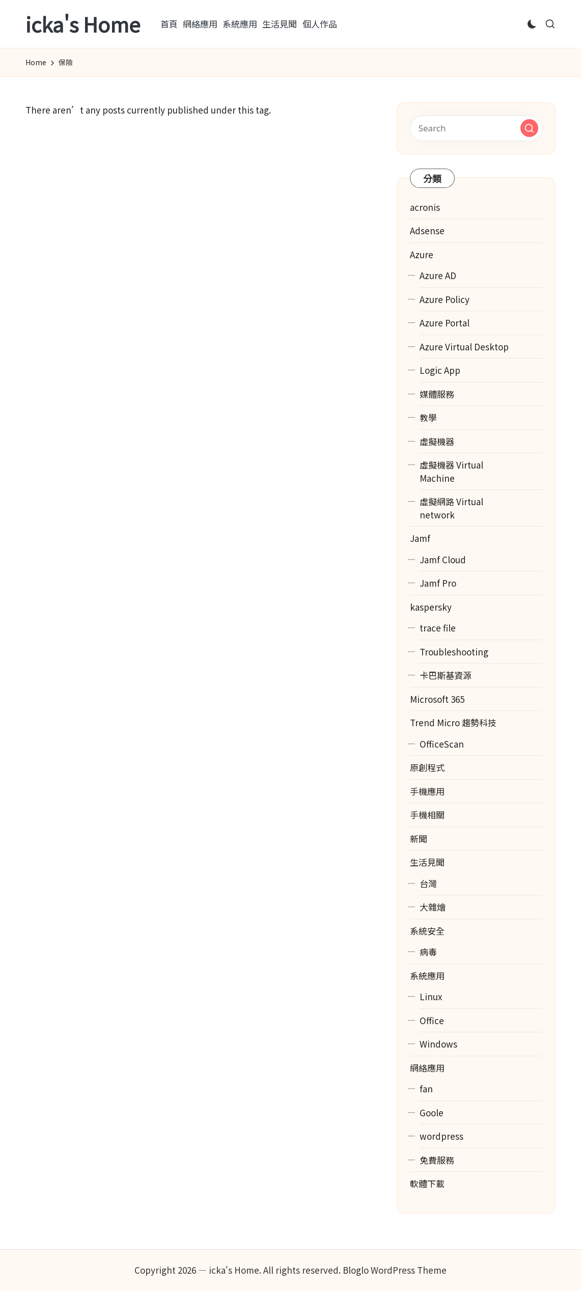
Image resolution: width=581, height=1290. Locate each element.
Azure (421, 254)
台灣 (428, 883)
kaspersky (431, 606)
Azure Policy (444, 299)
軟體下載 (427, 1183)
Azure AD (438, 275)
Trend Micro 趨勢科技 (453, 722)
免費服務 (437, 1160)
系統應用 (427, 975)
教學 (428, 417)
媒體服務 (437, 394)
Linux (431, 996)
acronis (425, 207)
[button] (529, 128)
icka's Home (82, 24)
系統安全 (427, 930)
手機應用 (427, 791)
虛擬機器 (437, 441)
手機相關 (427, 814)
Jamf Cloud (443, 559)
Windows (438, 1043)
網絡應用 (427, 1067)
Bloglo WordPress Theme (395, 1270)
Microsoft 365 (437, 699)
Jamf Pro (438, 583)
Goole (432, 1112)
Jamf (420, 538)
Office (432, 1020)
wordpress (441, 1136)
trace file (438, 627)
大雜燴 (433, 906)
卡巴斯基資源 (446, 675)
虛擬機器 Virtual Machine (451, 471)
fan (426, 1088)
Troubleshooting (454, 651)
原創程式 (427, 767)
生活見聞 (427, 862)
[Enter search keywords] (476, 128)
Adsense (427, 230)
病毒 (428, 951)
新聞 (418, 838)
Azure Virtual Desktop (464, 346)
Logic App (440, 370)
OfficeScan (442, 743)
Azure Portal (444, 322)
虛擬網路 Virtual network (451, 508)
